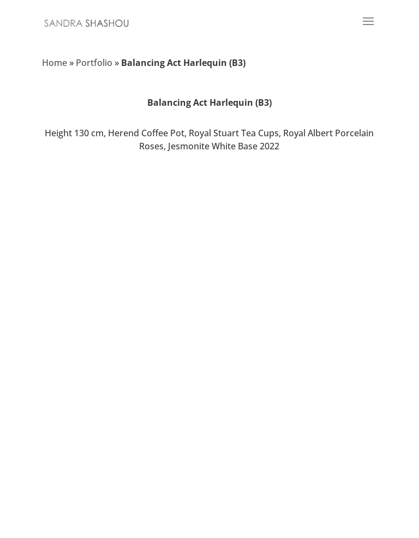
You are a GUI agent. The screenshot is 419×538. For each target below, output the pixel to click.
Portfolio (94, 63)
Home (54, 63)
